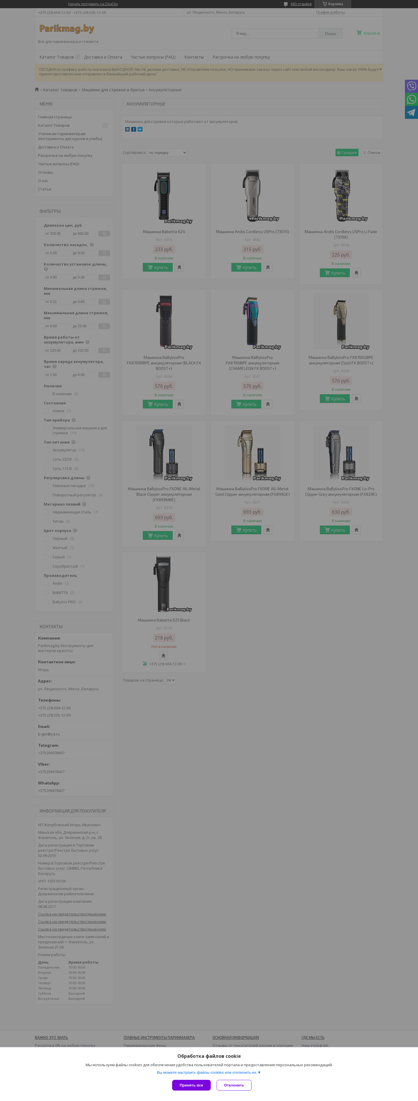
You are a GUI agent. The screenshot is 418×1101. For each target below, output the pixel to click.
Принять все (191, 1085)
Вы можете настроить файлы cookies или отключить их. (207, 1072)
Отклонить (234, 1085)
